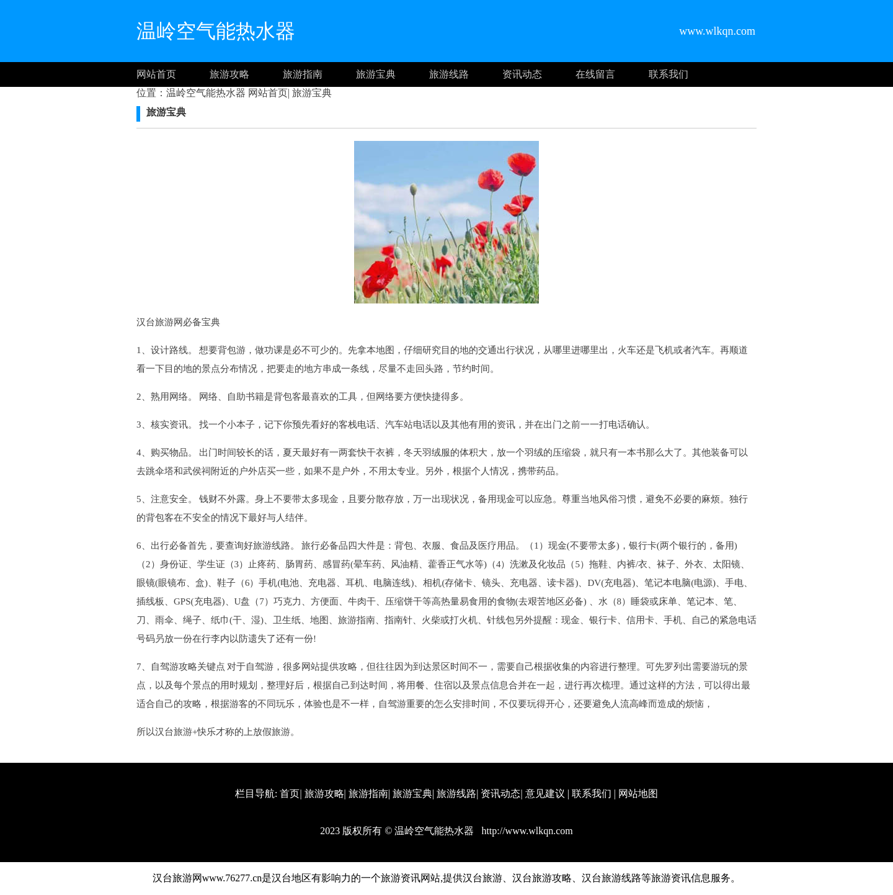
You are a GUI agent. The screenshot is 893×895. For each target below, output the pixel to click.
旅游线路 (449, 74)
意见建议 (545, 793)
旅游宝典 (376, 74)
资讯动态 (522, 74)
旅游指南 (302, 74)
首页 (290, 793)
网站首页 (156, 74)
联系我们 (668, 74)
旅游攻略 (229, 74)
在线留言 (595, 74)
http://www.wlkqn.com (525, 830)
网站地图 (638, 793)
